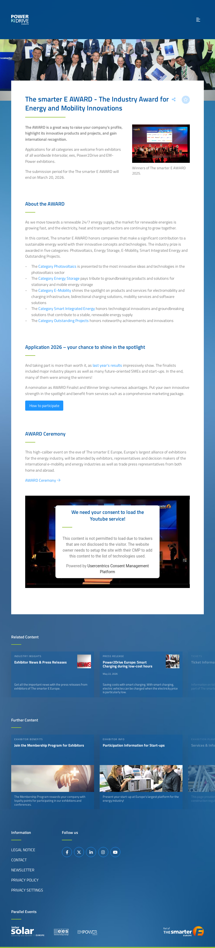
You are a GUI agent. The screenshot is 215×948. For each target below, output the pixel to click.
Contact (19, 860)
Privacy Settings (27, 890)
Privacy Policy (25, 880)
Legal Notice (23, 850)
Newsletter (22, 870)
